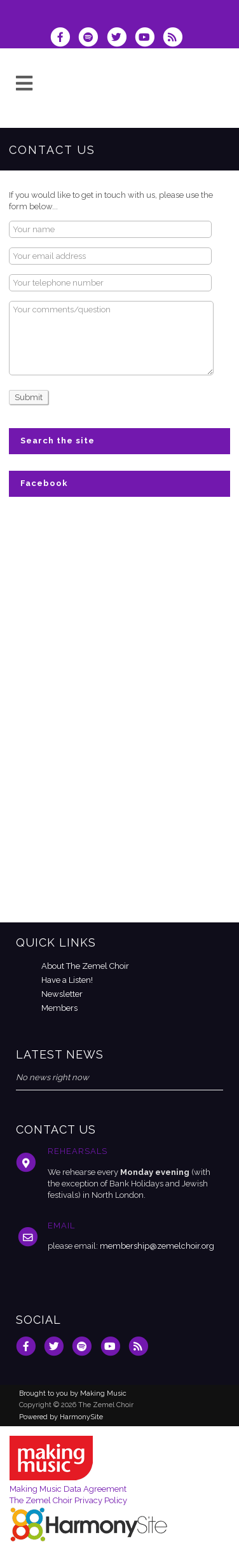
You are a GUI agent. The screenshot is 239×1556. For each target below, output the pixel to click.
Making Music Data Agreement (68, 1489)
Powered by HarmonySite (61, 1417)
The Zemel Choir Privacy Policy (68, 1500)
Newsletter (62, 994)
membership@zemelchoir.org (157, 1246)
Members (59, 1008)
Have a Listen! (67, 980)
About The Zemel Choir (85, 966)
